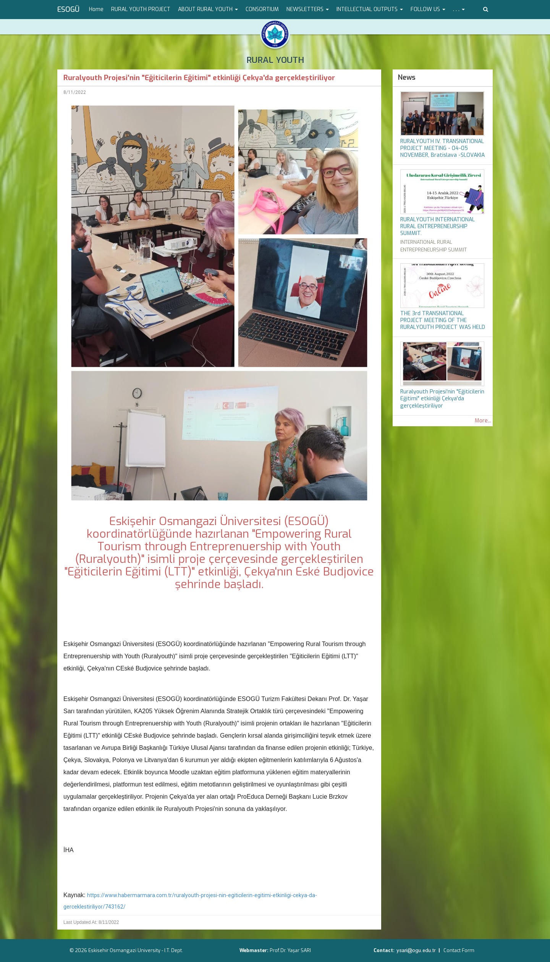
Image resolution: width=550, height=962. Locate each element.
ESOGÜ (68, 9)
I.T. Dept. (173, 950)
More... (483, 420)
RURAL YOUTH (275, 60)
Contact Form (458, 950)
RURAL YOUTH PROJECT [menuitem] (140, 9)
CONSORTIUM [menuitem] (262, 9)
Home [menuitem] (96, 9)
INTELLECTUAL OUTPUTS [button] (369, 9)
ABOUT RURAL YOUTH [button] (208, 9)
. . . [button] (459, 9)
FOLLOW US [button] (428, 9)
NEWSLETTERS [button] (307, 9)
